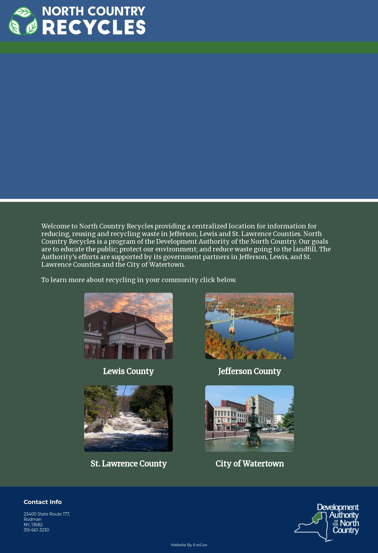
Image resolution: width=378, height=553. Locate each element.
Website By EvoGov (189, 545)
